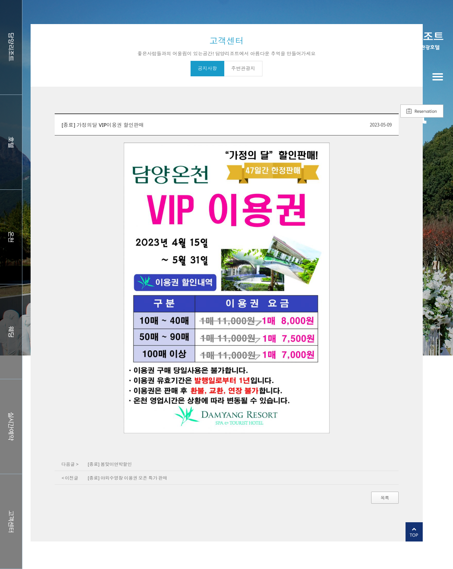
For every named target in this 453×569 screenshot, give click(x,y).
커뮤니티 (11, 521)
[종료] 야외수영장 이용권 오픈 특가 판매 (127, 478)
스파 (11, 237)
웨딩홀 (11, 331)
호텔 (11, 142)
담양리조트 (11, 47)
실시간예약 (11, 426)
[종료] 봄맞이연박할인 (110, 464)
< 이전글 (70, 478)
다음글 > (70, 464)
